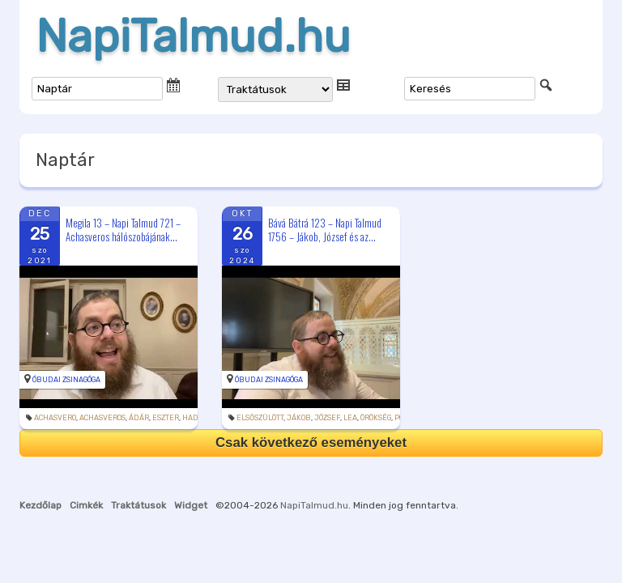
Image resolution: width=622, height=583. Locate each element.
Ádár (139, 418)
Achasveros (102, 418)
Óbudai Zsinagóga (66, 380)
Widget (190, 505)
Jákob (299, 418)
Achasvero (55, 418)
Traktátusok (138, 505)
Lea (350, 418)
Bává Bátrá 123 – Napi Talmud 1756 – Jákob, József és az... (324, 230)
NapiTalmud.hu (193, 36)
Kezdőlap (40, 505)
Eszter (165, 418)
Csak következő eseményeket (311, 442)
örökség (375, 418)
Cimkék (86, 505)
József (327, 418)
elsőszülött (259, 418)
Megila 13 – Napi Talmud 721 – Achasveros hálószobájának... (123, 230)
